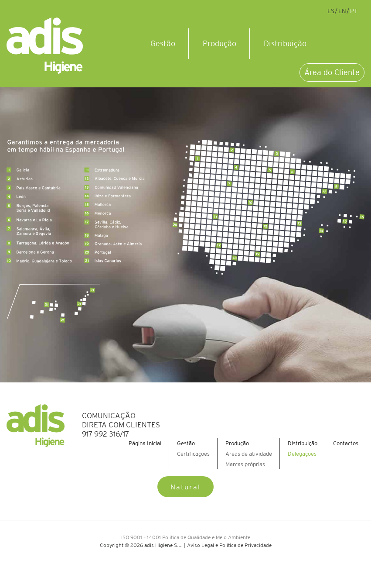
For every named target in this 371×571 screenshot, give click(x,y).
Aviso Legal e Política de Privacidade (229, 545)
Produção (219, 43)
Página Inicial (145, 443)
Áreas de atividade (248, 454)
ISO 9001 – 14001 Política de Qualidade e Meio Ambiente (185, 537)
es (330, 10)
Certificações (193, 454)
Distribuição (285, 43)
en (342, 10)
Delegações (302, 454)
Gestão (162, 43)
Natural (185, 487)
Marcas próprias (245, 464)
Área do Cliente (332, 72)
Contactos (345, 443)
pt (353, 10)
